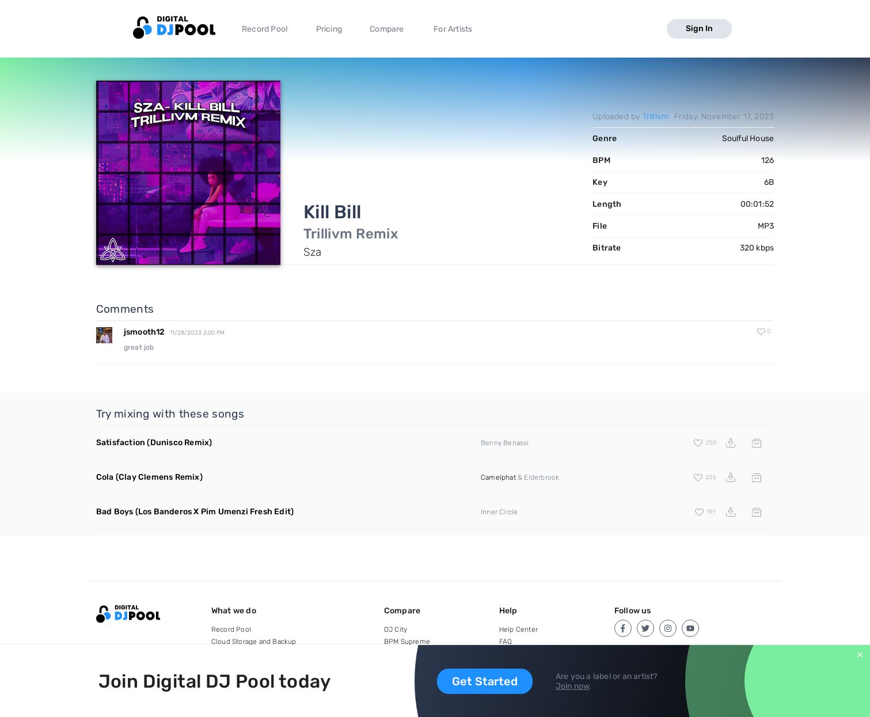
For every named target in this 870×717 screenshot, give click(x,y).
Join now (573, 686)
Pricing (329, 29)
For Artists (453, 29)
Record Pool (264, 29)
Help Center (518, 629)
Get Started (485, 681)
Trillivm (656, 117)
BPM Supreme (407, 642)
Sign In (699, 28)
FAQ (505, 642)
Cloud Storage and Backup (254, 642)
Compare (387, 29)
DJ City (395, 629)
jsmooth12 (144, 332)
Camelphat (498, 477)
